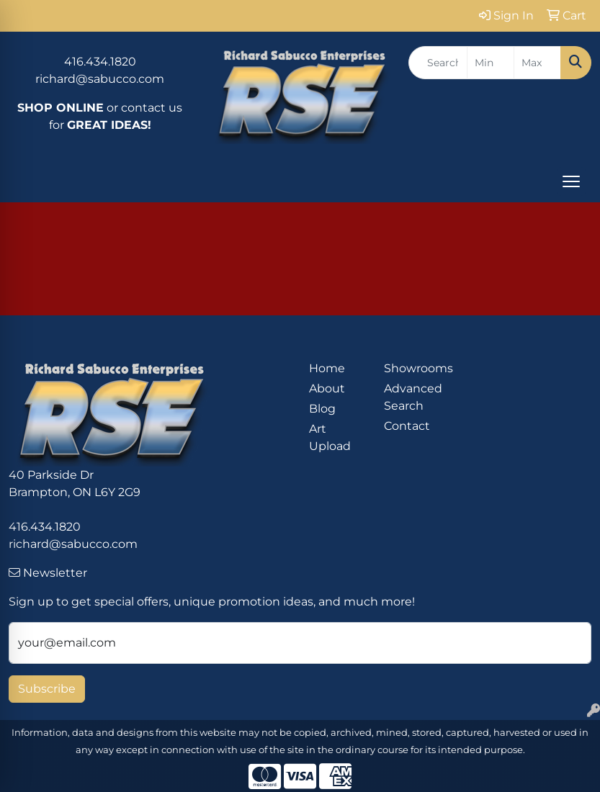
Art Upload (330, 437)
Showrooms (413, 368)
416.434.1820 (100, 61)
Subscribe (47, 689)
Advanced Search (413, 397)
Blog (322, 408)
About (327, 388)
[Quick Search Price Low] (490, 62)
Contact (407, 426)
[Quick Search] (437, 62)
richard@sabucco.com (99, 79)
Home (327, 368)
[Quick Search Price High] (537, 62)
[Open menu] (571, 181)
